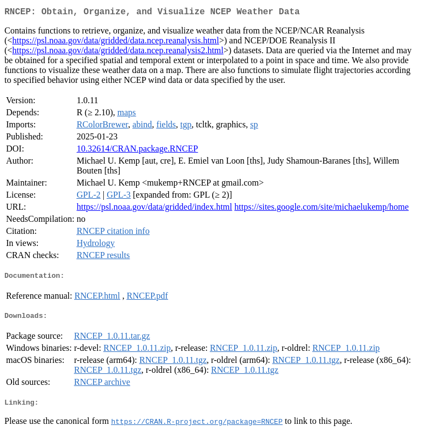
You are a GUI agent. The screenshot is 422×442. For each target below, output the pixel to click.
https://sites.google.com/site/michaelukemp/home (322, 209)
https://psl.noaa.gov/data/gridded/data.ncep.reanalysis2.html (117, 52)
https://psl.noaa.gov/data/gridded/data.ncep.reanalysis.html (115, 42)
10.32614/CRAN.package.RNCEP (137, 150)
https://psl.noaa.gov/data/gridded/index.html (154, 209)
